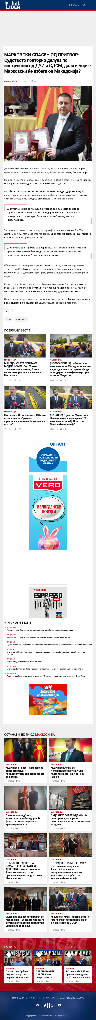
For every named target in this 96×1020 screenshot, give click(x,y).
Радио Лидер (12, 5)
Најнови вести (19, 622)
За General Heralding (72, 997)
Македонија (10, 81)
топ (9, 319)
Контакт (50, 997)
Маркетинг (35, 997)
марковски (22, 319)
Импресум (18, 997)
